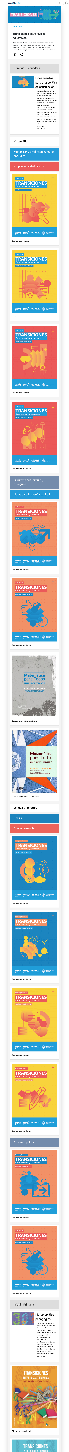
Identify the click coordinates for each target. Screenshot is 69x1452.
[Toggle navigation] (1, 1)
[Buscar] (60, 3)
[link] (65, 3)
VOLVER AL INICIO (16, 26)
